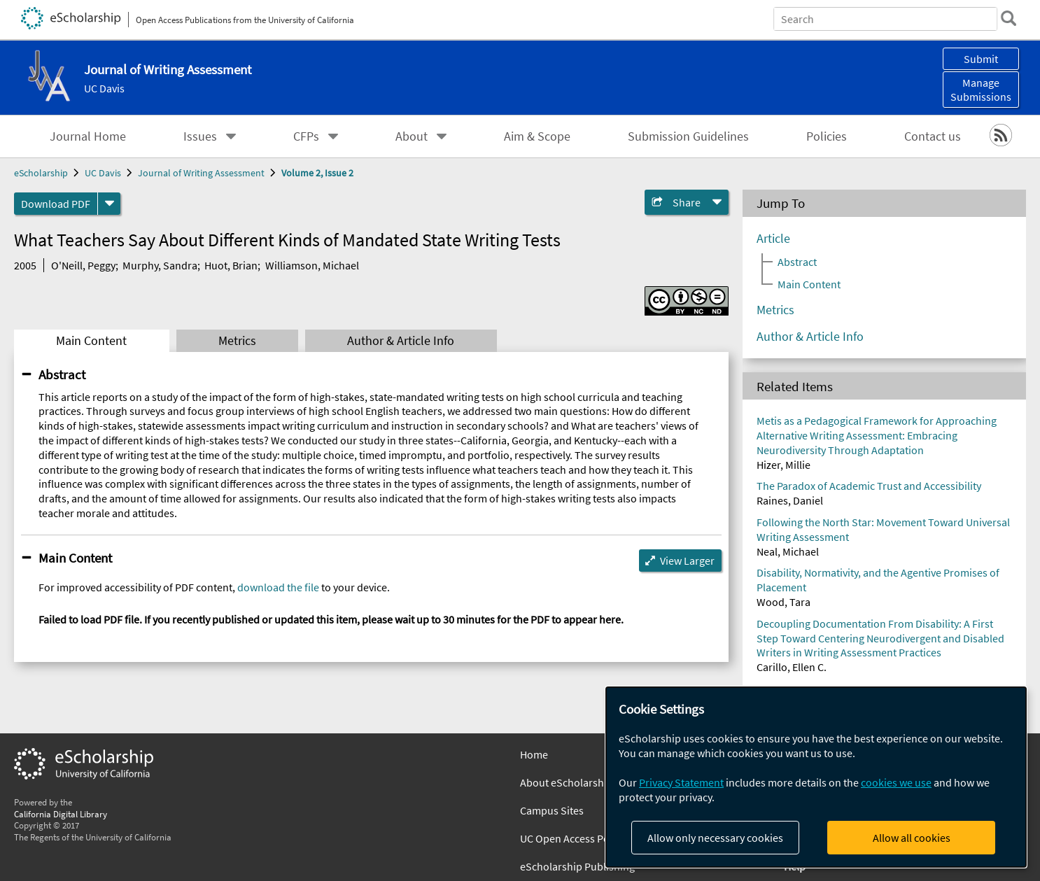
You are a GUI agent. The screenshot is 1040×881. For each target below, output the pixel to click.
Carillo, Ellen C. (792, 667)
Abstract (61, 374)
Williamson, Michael (312, 265)
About (411, 136)
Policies (826, 136)
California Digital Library (60, 813)
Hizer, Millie (783, 465)
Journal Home (88, 136)
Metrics (237, 340)
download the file (278, 587)
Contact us (932, 136)
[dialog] (816, 777)
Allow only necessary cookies (715, 838)
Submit (981, 59)
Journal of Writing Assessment (201, 173)
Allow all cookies (911, 838)
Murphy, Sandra (159, 265)
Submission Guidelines (688, 136)
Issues (200, 136)
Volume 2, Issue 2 (317, 173)
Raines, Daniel (790, 500)
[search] (1008, 18)
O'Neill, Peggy (83, 265)
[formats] (109, 203)
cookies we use (896, 782)
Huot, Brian (231, 265)
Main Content (91, 340)
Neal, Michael (788, 551)
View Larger (687, 561)
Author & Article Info (400, 340)
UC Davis (104, 88)
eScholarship (41, 173)
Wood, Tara (783, 602)
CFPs (306, 136)
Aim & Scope (537, 136)
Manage (980, 90)
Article (773, 238)
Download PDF (55, 204)
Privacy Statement (681, 782)
